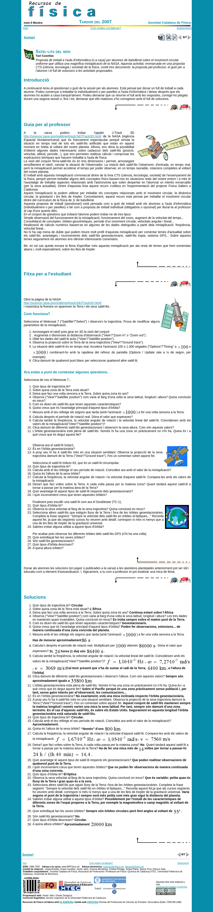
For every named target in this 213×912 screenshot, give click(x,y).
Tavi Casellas (45, 55)
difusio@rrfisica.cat (134, 866)
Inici (25, 28)
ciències (92, 902)
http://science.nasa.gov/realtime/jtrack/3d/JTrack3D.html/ (62, 136)
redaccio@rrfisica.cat (113, 866)
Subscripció (184, 28)
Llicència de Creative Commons (171, 887)
